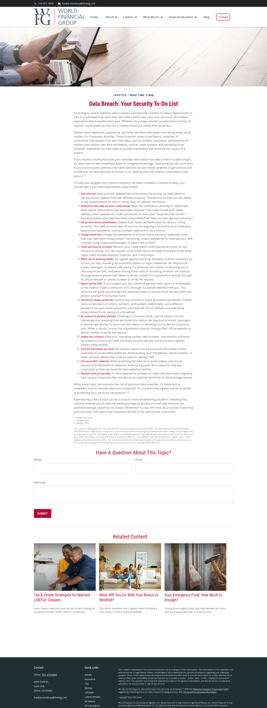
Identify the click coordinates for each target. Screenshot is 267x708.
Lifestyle (89, 692)
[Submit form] (42, 513)
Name (38, 459)
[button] (94, 16)
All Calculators (92, 705)
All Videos (90, 701)
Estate (88, 674)
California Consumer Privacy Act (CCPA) (210, 689)
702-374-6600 (49, 674)
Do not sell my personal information (199, 692)
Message (39, 482)
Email (138, 459)
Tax (87, 683)
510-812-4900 (43, 3)
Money (88, 688)
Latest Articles (92, 696)
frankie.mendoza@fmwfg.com (76, 3)
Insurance (90, 679)
